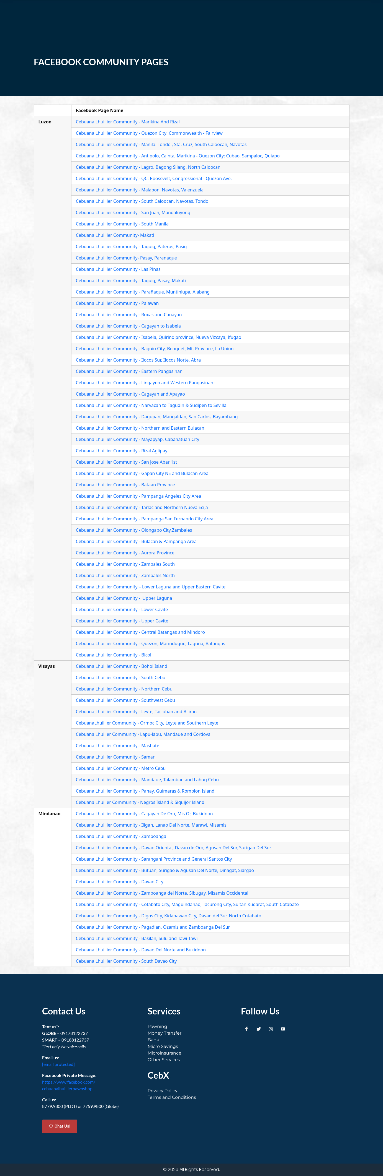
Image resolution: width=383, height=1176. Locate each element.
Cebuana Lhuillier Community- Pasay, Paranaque (126, 258)
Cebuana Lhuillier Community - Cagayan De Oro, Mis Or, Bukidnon (144, 814)
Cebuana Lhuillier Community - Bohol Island (121, 666)
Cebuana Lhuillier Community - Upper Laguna (124, 598)
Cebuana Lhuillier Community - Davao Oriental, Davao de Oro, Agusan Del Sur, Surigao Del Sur (173, 848)
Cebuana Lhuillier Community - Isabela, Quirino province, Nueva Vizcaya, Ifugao (158, 337)
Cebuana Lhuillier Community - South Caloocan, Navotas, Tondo (142, 201)
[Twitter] (259, 1029)
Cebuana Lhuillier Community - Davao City (119, 882)
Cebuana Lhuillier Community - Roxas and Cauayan (129, 314)
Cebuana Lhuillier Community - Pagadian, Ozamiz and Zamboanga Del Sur (153, 927)
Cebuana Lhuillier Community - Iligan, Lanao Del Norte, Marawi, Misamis (151, 825)
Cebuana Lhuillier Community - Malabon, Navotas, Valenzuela (140, 190)
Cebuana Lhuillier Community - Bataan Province (125, 485)
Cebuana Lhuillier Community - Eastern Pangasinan (129, 371)
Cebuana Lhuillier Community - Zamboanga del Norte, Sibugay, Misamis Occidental (162, 893)
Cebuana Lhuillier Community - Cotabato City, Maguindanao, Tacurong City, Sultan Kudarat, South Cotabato (187, 904)
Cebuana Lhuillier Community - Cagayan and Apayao (130, 394)
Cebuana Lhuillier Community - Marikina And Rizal (128, 122)
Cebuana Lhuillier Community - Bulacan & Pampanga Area (136, 541)
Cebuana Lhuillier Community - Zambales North (125, 575)
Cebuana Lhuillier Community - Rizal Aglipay (122, 451)
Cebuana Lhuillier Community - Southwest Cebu (125, 700)
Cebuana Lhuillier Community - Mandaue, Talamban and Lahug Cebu (147, 780)
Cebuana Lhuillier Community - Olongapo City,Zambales (134, 530)
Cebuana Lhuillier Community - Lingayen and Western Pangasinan (144, 383)
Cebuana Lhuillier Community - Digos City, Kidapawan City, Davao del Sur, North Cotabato (168, 916)
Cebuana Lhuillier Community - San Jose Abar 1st (126, 462)
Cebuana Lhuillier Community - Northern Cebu (124, 689)
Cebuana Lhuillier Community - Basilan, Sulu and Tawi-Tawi (137, 938)
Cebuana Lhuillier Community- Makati (115, 235)
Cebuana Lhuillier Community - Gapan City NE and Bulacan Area (142, 473)
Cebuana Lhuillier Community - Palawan (117, 303)
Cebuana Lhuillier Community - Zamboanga (121, 836)
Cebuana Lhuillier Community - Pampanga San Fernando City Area (145, 519)
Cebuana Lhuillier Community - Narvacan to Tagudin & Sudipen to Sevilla (151, 405)
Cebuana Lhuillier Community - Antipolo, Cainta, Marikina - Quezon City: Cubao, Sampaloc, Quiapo (178, 156)
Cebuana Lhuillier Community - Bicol (113, 655)
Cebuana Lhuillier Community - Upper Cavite (122, 621)
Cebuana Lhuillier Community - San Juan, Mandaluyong (133, 212)
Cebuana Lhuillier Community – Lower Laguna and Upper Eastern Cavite (151, 587)
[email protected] (58, 1064)
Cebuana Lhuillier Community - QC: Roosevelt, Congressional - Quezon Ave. (154, 178)
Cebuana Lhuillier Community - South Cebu (120, 677)
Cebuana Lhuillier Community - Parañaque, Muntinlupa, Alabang (143, 292)
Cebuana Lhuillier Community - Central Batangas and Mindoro (140, 632)
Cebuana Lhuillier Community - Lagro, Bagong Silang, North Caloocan (148, 167)
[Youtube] (283, 1029)
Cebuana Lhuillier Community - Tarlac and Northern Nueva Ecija (142, 507)
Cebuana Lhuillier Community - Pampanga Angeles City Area (138, 496)
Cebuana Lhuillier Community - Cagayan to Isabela (128, 326)
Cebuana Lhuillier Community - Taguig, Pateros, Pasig (131, 246)
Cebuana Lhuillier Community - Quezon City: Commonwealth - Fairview (149, 133)
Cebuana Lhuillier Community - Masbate (117, 746)
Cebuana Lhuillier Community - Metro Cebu (121, 768)
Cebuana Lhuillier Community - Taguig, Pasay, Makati (131, 280)
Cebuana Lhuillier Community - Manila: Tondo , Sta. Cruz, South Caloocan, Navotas (161, 144)
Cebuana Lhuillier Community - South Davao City (126, 961)
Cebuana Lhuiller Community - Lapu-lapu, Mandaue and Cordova (143, 734)
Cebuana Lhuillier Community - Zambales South (125, 564)
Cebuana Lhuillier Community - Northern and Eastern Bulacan (140, 428)
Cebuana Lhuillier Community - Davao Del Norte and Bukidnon (141, 950)
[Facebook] (246, 1029)
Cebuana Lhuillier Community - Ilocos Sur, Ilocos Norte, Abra (138, 360)
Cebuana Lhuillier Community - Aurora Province (125, 553)
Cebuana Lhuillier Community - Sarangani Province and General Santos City (154, 859)
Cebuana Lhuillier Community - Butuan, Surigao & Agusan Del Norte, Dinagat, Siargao (165, 870)
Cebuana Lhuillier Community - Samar (115, 757)
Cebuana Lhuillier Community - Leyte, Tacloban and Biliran (136, 711)
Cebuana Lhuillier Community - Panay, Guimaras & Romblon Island (145, 791)
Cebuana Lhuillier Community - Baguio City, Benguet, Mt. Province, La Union (155, 349)
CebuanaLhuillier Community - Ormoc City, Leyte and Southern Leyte (147, 723)
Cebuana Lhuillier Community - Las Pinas (118, 269)
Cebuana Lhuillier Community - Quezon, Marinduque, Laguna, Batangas (150, 643)
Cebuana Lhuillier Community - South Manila (122, 224)
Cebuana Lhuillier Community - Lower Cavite (122, 609)
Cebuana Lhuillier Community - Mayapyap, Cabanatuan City (137, 439)
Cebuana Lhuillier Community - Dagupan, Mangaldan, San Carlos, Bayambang (157, 417)
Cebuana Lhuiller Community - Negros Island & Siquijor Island (140, 802)
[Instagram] (271, 1029)
